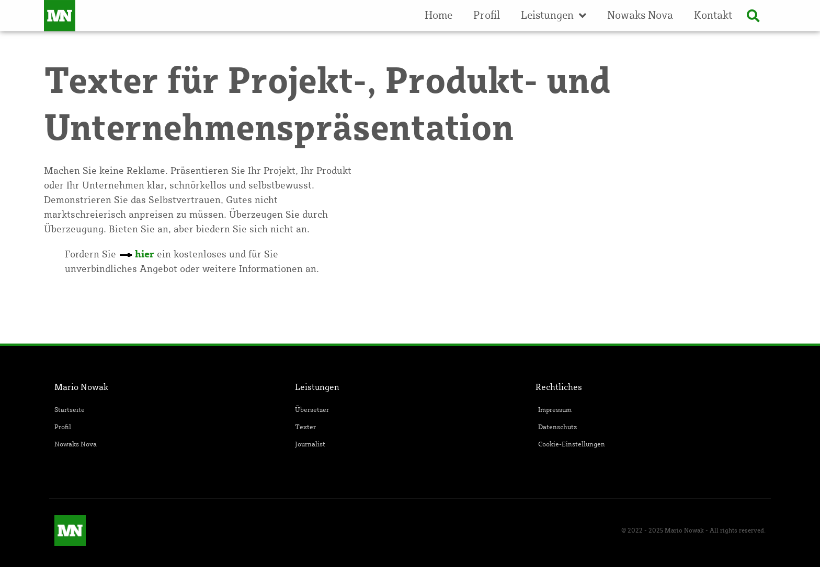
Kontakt (713, 15)
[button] (753, 15)
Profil (486, 15)
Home (438, 15)
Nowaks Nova (640, 15)
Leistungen (553, 16)
